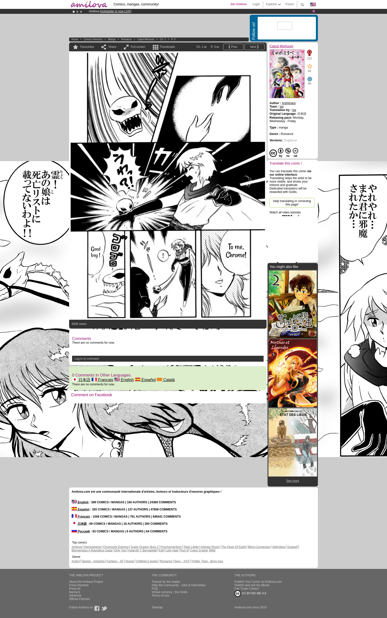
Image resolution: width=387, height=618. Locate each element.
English (124, 380)
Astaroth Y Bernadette (142, 550)
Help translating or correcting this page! (292, 202)
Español (145, 380)
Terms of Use (160, 595)
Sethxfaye (278, 547)
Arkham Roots (210, 547)
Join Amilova (238, 4)
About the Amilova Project (86, 581)
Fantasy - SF (115, 561)
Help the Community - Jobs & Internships (179, 585)
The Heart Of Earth (233, 547)
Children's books (147, 561)
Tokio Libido (191, 547)
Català (166, 380)
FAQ (155, 588)
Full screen (138, 47)
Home (75, 39)
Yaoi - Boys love (212, 561)
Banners (74, 592)
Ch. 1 (163, 39)
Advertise (75, 595)
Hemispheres (92, 547)
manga (112, 39)
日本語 (81, 380)
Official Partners (79, 599)
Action (76, 561)
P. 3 (173, 39)
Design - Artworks (93, 561)
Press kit (74, 588)
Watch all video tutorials (285, 212)
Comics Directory (93, 39)
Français (102, 380)
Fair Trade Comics (246, 588)
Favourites (87, 47)
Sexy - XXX (181, 561)
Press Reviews (79, 585)
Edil (161, 550)
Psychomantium (170, 547)
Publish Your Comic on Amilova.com (258, 581)
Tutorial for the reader (166, 581)
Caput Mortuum (145, 39)
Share (112, 47)
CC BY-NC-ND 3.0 (250, 593)
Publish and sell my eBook (251, 585)
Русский (81, 531)
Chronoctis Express (116, 547)
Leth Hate (172, 550)
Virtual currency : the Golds (170, 592)
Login (256, 4)
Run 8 (184, 550)
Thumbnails (167, 47)
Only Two (120, 550)
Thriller (196, 561)
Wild (212, 550)
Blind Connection (259, 547)
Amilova (77, 547)
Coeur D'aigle (199, 550)
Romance (126, 39)
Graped (292, 547)
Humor (129, 561)
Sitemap (157, 607)
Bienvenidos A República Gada (92, 550)
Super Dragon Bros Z (144, 547)
